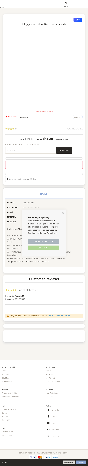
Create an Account (53, 381)
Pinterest (55, 436)
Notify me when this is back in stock (22, 145)
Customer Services (9, 409)
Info (34, 179)
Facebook (55, 417)
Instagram (56, 423)
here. (54, 233)
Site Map (5, 378)
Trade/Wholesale (8, 381)
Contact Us (6, 420)
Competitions (51, 397)
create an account (63, 316)
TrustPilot (55, 410)
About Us (5, 374)
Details (43, 194)
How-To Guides (52, 393)
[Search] (66, 4)
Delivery (5, 413)
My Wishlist (50, 378)
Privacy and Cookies (9, 393)
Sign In (48, 371)
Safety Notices (7, 432)
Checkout (81, 462)
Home (4, 371)
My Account (50, 374)
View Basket (68, 462)
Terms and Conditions (10, 397)
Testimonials (7, 435)
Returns (5, 416)
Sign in (50, 316)
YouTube (55, 430)
